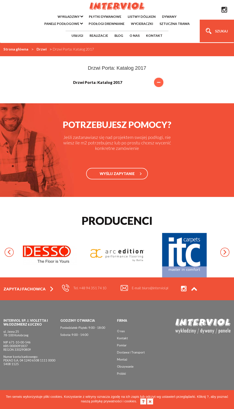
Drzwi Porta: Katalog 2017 (117, 82)
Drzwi (42, 49)
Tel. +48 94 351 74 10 (89, 288)
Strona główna (15, 49)
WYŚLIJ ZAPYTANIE (117, 173)
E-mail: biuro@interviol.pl (150, 288)
